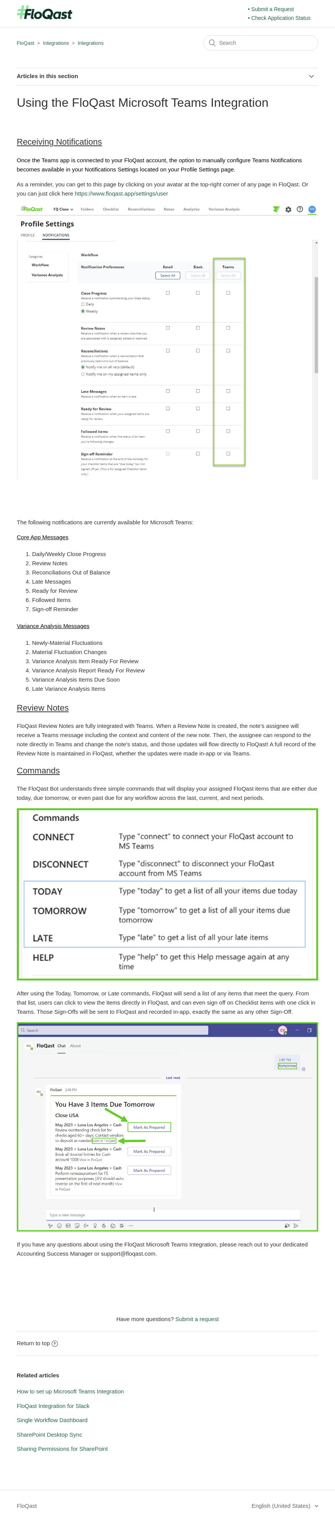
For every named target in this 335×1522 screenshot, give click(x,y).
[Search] (260, 43)
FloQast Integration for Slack (53, 1406)
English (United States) (282, 1505)
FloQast (25, 43)
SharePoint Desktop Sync (49, 1434)
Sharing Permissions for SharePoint (62, 1448)
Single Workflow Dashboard (52, 1420)
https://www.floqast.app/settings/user (121, 193)
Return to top (37, 1343)
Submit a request (197, 1319)
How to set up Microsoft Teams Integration (70, 1391)
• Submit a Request (271, 9)
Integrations (56, 43)
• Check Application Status (279, 18)
